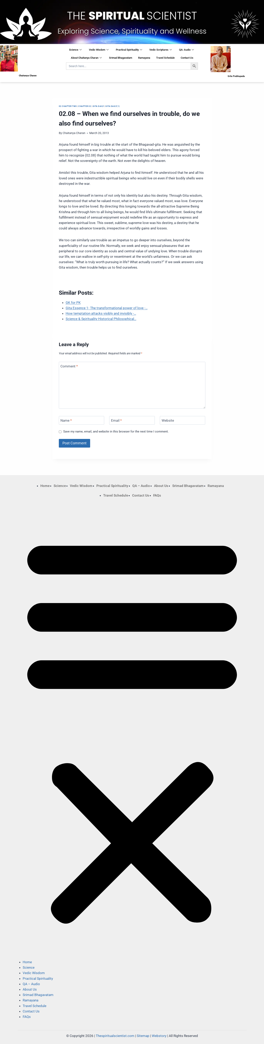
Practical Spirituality (129, 50)
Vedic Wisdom (99, 50)
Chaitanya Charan (74, 133)
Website (168, 420)
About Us (161, 486)
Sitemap (143, 1036)
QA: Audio (186, 50)
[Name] (81, 420)
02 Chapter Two (68, 106)
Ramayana (144, 57)
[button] (132, 728)
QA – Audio (141, 486)
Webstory (159, 1036)
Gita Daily (98, 106)
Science (75, 50)
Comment (69, 366)
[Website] (182, 420)
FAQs (157, 495)
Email (116, 420)
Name (66, 420)
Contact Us (187, 57)
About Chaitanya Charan (86, 58)
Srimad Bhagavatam (120, 57)
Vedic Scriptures (160, 50)
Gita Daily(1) (112, 106)
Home (45, 486)
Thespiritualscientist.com (115, 1036)
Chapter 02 (84, 106)
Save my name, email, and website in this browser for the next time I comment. (116, 431)
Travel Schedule (165, 57)
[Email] (132, 420)
